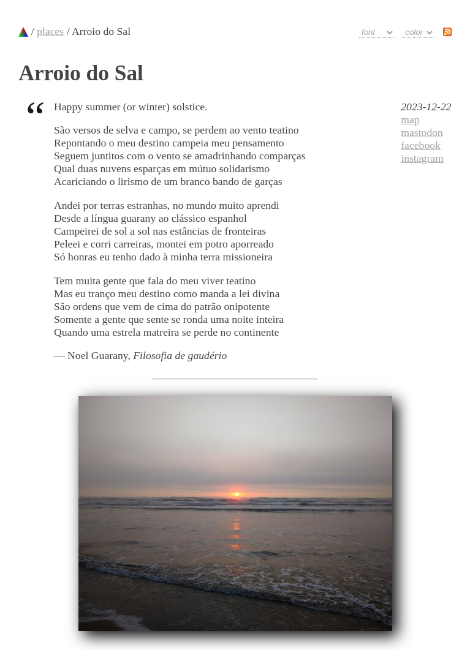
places (50, 31)
